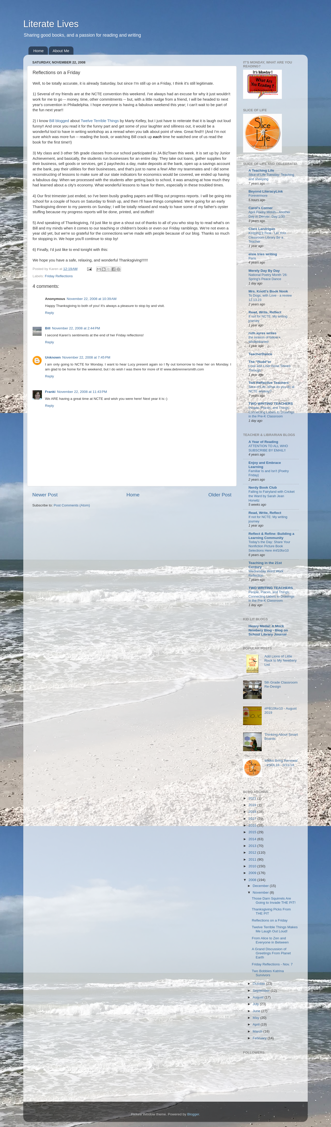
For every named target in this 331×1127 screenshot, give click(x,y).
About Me (61, 51)
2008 (253, 880)
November (261, 892)
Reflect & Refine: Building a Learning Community (271, 536)
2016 (253, 825)
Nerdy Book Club (263, 487)
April (257, 1024)
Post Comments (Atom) (72, 505)
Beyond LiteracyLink (266, 191)
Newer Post (45, 494)
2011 (253, 859)
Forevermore (258, 195)
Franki (50, 392)
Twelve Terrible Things (100, 121)
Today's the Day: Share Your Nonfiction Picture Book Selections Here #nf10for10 (269, 546)
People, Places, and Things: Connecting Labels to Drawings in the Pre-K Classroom (271, 412)
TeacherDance (260, 354)
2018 (253, 812)
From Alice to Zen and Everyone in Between (270, 940)
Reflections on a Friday (270, 920)
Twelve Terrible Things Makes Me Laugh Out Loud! (275, 929)
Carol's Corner (261, 208)
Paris (252, 258)
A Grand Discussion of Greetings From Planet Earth (271, 953)
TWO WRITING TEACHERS (271, 404)
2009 (253, 873)
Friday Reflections (59, 276)
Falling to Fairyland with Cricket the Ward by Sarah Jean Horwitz (272, 496)
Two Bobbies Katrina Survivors (268, 973)
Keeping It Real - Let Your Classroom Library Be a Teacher (267, 237)
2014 (253, 839)
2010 (253, 866)
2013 (253, 846)
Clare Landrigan (262, 229)
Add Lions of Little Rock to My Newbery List (280, 660)
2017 (253, 819)
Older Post (219, 494)
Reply (49, 313)
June (257, 1011)
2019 (253, 805)
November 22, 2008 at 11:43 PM (82, 392)
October (259, 984)
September (262, 991)
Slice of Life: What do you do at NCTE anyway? (271, 389)
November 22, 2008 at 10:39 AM (92, 299)
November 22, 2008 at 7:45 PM (86, 357)
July (256, 1004)
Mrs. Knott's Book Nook (268, 291)
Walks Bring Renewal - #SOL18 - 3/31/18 (280, 763)
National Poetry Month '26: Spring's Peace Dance (268, 277)
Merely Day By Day (264, 271)
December (261, 886)
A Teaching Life (261, 170)
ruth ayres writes (262, 333)
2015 (253, 832)
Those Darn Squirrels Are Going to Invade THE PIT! (274, 900)
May (256, 1018)
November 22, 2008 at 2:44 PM (76, 328)
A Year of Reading (263, 442)
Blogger (193, 1114)
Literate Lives (51, 24)
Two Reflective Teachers (269, 383)
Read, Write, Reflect (265, 312)
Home (38, 51)
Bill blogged (59, 121)
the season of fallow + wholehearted (265, 339)
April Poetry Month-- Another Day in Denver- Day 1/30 (269, 214)
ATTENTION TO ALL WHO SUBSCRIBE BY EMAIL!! (268, 448)
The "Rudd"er (260, 362)
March (258, 1031)
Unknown (53, 357)
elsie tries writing (263, 254)
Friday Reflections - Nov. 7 (272, 964)
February (260, 1038)
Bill (47, 328)
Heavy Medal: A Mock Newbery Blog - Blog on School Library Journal (268, 630)
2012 (253, 852)
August (259, 997)
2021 (253, 798)
